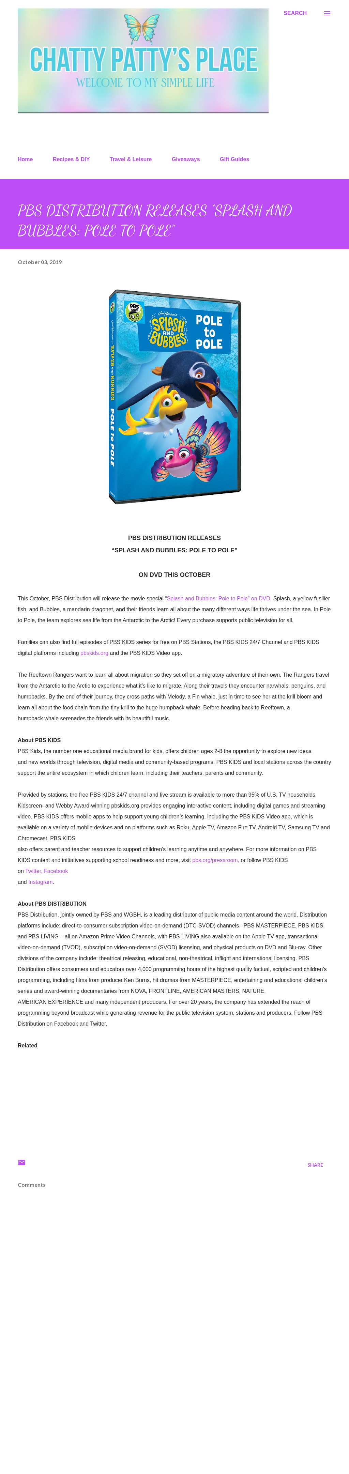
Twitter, (34, 871)
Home (25, 159)
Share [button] (315, 1165)
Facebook (56, 871)
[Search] (295, 13)
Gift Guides (234, 159)
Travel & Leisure (131, 159)
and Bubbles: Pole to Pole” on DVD (227, 598)
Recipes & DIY (71, 159)
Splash (176, 598)
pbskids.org (94, 653)
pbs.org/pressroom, (215, 860)
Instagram (40, 882)
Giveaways (186, 159)
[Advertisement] (174, 1415)
